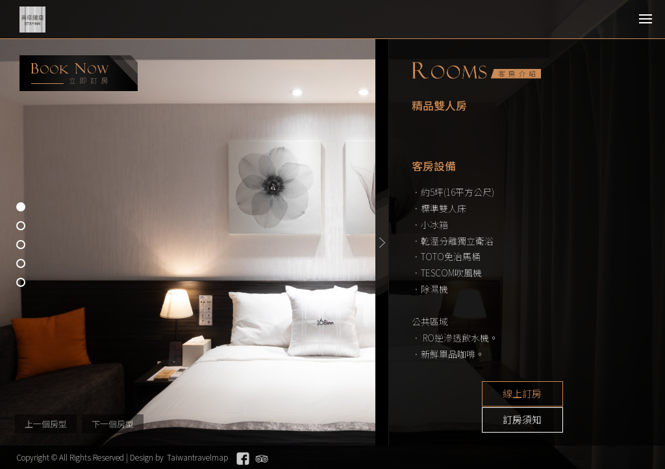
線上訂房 (483, 394)
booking (78, 73)
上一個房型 (46, 424)
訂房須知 (580, 394)
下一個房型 (113, 424)
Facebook (242, 458)
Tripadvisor (261, 458)
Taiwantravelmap (197, 456)
